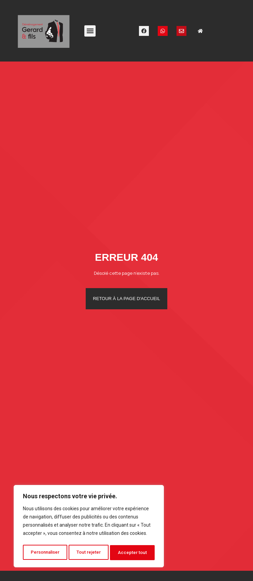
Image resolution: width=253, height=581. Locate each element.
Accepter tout (133, 552)
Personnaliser (45, 552)
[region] (89, 527)
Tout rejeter (90, 552)
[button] (90, 31)
